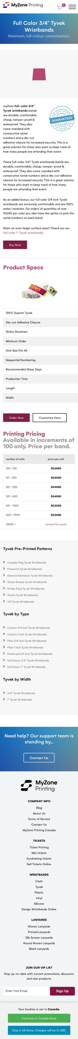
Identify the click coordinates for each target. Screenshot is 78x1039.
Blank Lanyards (39, 948)
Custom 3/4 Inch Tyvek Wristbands (28, 628)
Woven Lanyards (39, 926)
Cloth (39, 881)
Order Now (16, 417)
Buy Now (15, 245)
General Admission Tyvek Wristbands (30, 575)
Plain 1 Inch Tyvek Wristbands (25, 647)
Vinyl (39, 898)
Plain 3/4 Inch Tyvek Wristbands (26, 641)
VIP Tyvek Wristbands (20, 601)
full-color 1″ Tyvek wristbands (22, 232)
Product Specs (23, 267)
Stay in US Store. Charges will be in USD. (39, 1030)
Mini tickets (39, 853)
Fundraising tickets (39, 858)
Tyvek (39, 887)
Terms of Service (39, 819)
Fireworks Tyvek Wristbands (24, 569)
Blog (39, 807)
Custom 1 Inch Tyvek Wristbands (27, 634)
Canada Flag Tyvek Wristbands (26, 562)
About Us (39, 813)
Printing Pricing (24, 433)
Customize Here (50, 417)
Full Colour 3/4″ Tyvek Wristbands (28, 660)
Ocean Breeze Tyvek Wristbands (27, 582)
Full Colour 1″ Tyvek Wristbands (26, 667)
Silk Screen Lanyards (39, 937)
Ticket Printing (39, 847)
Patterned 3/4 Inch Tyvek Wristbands (29, 654)
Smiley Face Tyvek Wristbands (26, 588)
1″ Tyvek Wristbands (19, 699)
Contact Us (39, 757)
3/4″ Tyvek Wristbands (21, 693)
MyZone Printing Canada (39, 830)
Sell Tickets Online (39, 864)
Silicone (39, 903)
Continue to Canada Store (39, 1018)
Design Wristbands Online (39, 909)
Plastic (39, 892)
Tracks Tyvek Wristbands (22, 595)
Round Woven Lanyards (39, 943)
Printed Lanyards (39, 932)
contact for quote (56, 524)
